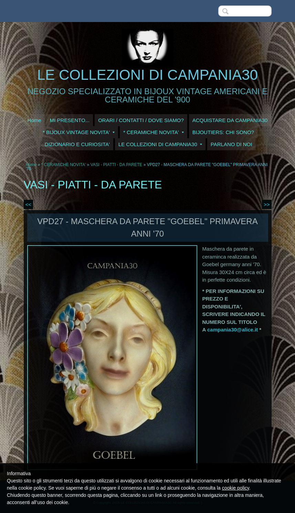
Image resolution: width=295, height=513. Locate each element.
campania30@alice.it (232, 329)
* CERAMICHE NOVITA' (153, 132)
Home (34, 120)
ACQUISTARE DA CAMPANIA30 (230, 120)
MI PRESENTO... (70, 120)
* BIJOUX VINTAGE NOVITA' (79, 132)
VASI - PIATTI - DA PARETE (117, 164)
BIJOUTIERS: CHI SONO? (223, 132)
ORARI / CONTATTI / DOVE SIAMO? (141, 120)
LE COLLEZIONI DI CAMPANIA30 (147, 75)
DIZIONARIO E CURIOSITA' (77, 144)
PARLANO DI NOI (231, 144)
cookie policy (235, 488)
